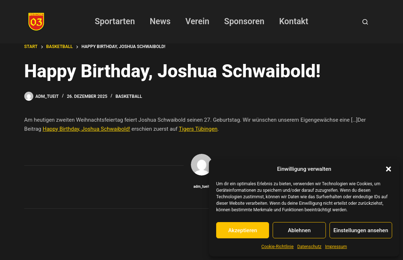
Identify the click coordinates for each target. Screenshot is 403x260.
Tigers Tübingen (198, 129)
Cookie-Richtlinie (277, 246)
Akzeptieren (242, 230)
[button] (388, 169)
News (160, 21)
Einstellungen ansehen (360, 230)
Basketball (129, 96)
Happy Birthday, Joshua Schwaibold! (86, 129)
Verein (197, 21)
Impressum (336, 246)
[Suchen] (365, 22)
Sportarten (115, 21)
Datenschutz (309, 246)
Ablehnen (299, 230)
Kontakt (293, 21)
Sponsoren (244, 21)
